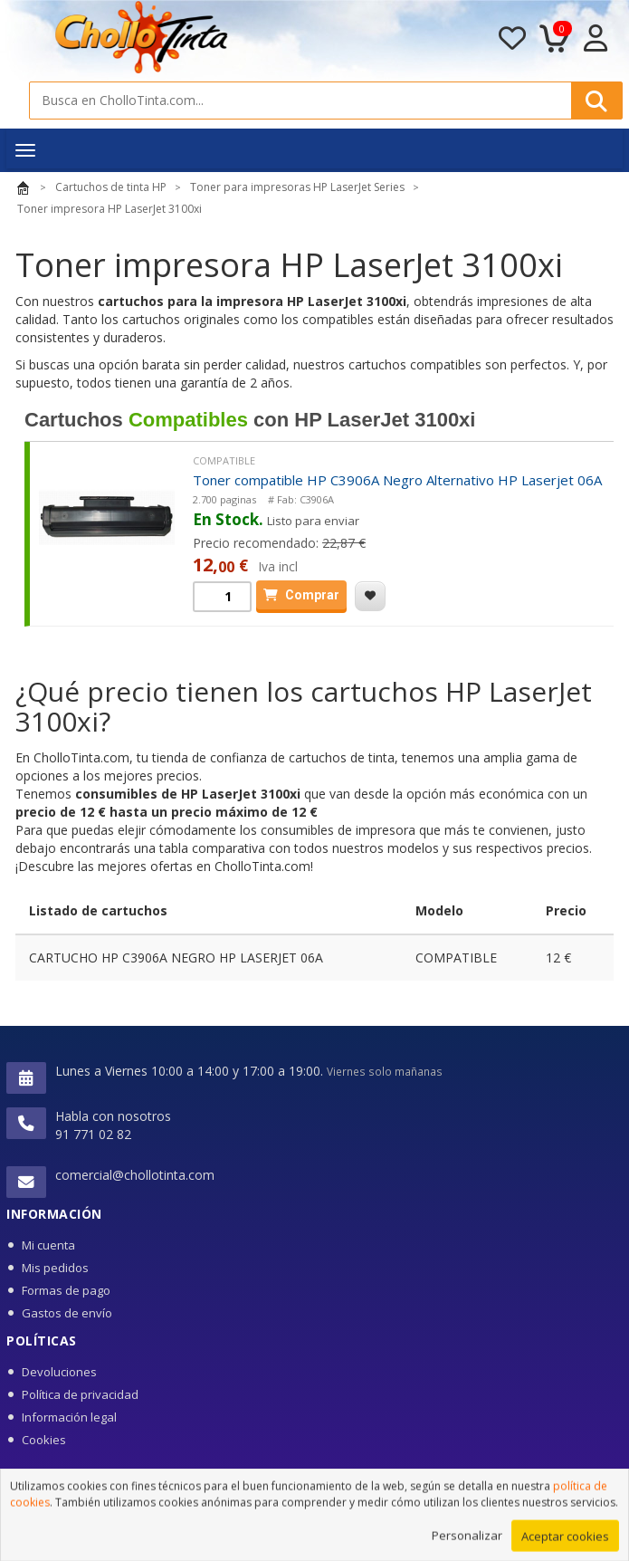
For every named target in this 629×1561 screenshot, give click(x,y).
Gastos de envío (67, 1313)
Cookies (44, 1440)
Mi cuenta (48, 1245)
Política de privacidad (80, 1394)
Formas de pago (66, 1290)
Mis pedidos (55, 1267)
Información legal (69, 1417)
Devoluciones (59, 1372)
